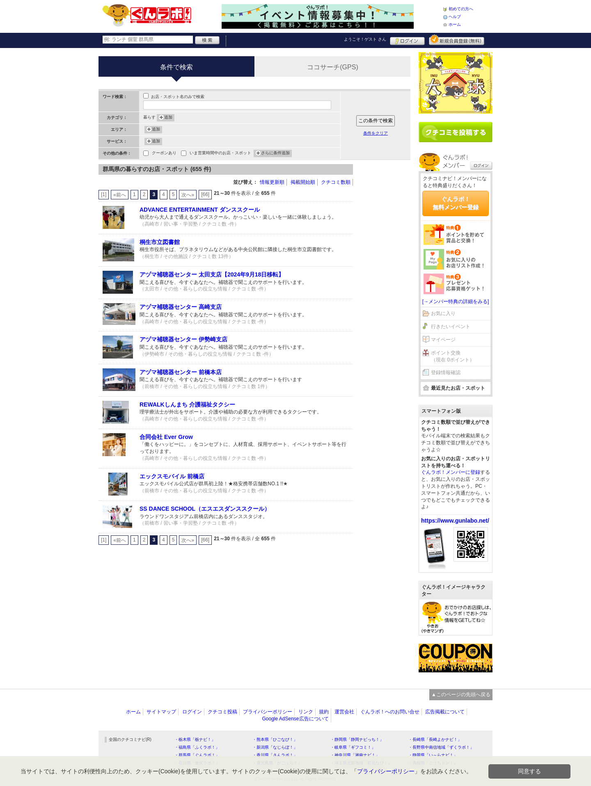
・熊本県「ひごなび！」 (275, 739)
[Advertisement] (385, 287)
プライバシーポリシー (267, 712)
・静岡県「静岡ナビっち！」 (357, 739)
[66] (205, 194)
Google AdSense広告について (295, 719)
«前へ (119, 195)
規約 (324, 712)
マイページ (443, 340)
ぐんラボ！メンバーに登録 (450, 472)
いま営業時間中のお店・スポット (220, 153)
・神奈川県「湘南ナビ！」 (355, 755)
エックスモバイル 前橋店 (172, 476)
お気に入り (443, 313)
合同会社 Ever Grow (166, 437)
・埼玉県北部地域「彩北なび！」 (361, 763)
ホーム (455, 24)
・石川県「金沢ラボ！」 (197, 763)
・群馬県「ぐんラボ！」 (197, 755)
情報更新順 (272, 182)
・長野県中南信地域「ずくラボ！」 (441, 747)
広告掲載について (445, 712)
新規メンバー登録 (456, 39)
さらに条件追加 (275, 153)
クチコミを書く (455, 132)
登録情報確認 (445, 372)
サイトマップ (161, 712)
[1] (103, 194)
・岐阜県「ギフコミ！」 (353, 747)
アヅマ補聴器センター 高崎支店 (181, 307)
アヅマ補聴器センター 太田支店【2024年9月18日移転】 (212, 274)
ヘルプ (455, 16)
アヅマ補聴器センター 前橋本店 (181, 372)
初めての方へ (461, 9)
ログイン (407, 39)
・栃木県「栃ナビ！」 (194, 739)
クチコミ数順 (335, 182)
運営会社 (344, 712)
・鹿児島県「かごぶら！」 (277, 763)
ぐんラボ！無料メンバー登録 (456, 203)
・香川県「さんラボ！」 (275, 755)
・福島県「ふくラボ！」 (197, 747)
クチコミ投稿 (222, 712)
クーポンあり (164, 153)
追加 (168, 118)
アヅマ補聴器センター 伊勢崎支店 (183, 339)
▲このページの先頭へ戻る (460, 694)
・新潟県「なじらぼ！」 (275, 747)
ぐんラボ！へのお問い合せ (389, 712)
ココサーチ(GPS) (332, 67)
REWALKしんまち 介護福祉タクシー (187, 404)
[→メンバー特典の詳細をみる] (455, 301)
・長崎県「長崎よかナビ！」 (435, 739)
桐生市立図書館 (160, 242)
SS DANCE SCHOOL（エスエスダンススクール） (205, 508)
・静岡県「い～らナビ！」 (433, 755)
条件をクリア (375, 133)
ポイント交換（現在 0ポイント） (452, 356)
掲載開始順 (303, 182)
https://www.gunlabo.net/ (455, 520)
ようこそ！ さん (365, 39)
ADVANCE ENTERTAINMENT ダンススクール (200, 209)
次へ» (187, 195)
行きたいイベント (450, 326)
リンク (305, 712)
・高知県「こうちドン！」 (433, 763)
